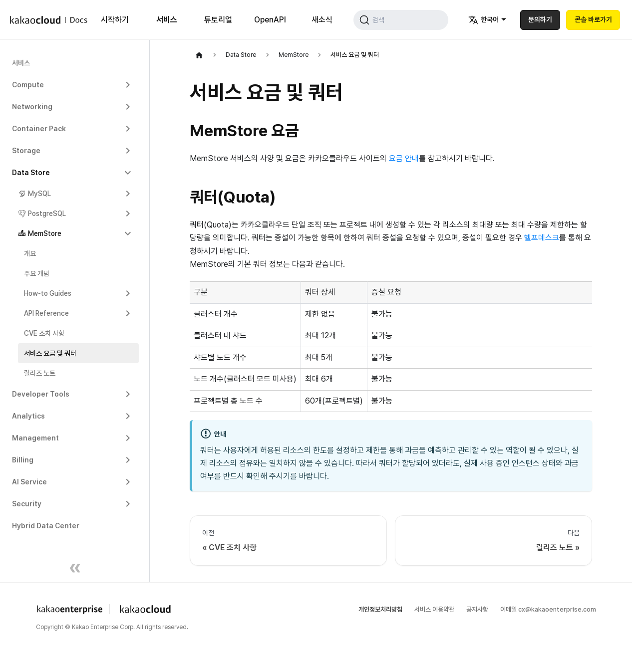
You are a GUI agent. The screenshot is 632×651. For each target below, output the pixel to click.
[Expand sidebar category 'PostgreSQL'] (128, 213)
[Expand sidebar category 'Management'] (128, 438)
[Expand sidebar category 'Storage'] (128, 151)
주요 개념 (36, 273)
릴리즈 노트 (39, 373)
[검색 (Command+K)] (398, 20)
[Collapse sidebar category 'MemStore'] (128, 233)
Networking (32, 107)
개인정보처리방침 (380, 609)
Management (35, 438)
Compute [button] (28, 85)
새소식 (317, 19)
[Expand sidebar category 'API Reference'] (128, 313)
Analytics (28, 416)
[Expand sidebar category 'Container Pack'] (128, 129)
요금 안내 (404, 158)
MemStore (44, 233)
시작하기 (114, 19)
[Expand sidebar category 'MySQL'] (128, 194)
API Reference (46, 313)
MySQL (39, 194)
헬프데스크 (541, 237)
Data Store (31, 173)
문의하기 (540, 19)
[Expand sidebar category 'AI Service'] (128, 482)
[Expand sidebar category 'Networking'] (128, 107)
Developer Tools (40, 394)
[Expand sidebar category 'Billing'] (128, 460)
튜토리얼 (216, 19)
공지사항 (477, 609)
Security (26, 504)
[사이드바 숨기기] (75, 569)
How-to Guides (47, 293)
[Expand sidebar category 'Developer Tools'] (128, 394)
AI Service (29, 482)
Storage (26, 151)
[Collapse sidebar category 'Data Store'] (128, 173)
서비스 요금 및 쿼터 (50, 353)
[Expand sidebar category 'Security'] (128, 504)
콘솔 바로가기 (593, 19)
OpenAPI (267, 19)
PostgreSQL (47, 213)
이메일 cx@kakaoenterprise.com (548, 609)
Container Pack (39, 129)
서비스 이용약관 (434, 609)
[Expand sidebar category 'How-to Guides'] (128, 293)
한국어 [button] (483, 20)
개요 (30, 253)
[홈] (199, 55)
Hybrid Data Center (45, 526)
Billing (22, 460)
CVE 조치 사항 (44, 333)
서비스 (164, 19)
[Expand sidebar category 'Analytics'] (128, 416)
